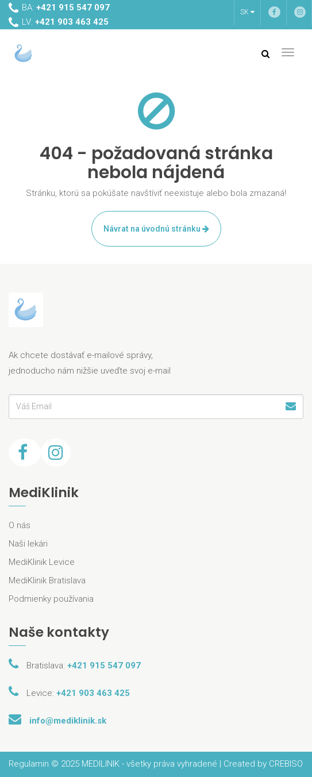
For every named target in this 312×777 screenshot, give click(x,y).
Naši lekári (28, 543)
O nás (19, 525)
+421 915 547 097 (104, 665)
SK (247, 12)
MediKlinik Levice (42, 562)
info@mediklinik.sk (67, 721)
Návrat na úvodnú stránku (156, 228)
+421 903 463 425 (93, 693)
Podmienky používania (51, 599)
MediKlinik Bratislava (47, 580)
